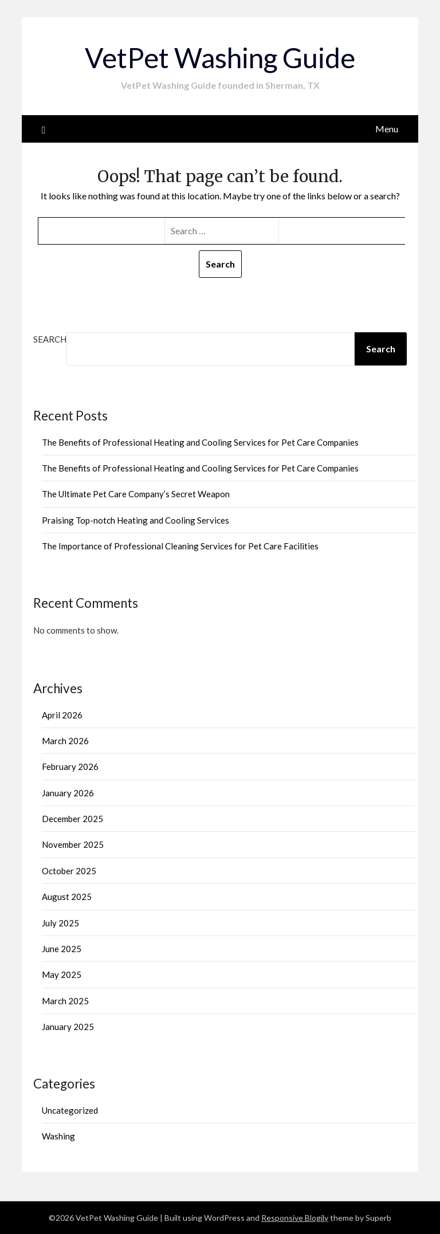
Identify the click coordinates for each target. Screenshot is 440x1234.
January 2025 (68, 1026)
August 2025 (67, 896)
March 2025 (65, 1001)
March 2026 (65, 741)
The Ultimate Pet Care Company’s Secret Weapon (136, 494)
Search (49, 339)
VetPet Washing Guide (220, 57)
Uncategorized (70, 1110)
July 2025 (60, 923)
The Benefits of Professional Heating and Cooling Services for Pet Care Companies (200, 442)
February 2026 (70, 766)
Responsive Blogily (294, 1218)
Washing (58, 1136)
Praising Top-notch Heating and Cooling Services (135, 520)
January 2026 (68, 793)
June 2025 (61, 949)
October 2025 (69, 871)
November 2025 (73, 844)
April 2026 (62, 715)
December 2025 (72, 819)
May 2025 (61, 974)
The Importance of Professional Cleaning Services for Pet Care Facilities (180, 546)
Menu (386, 128)
